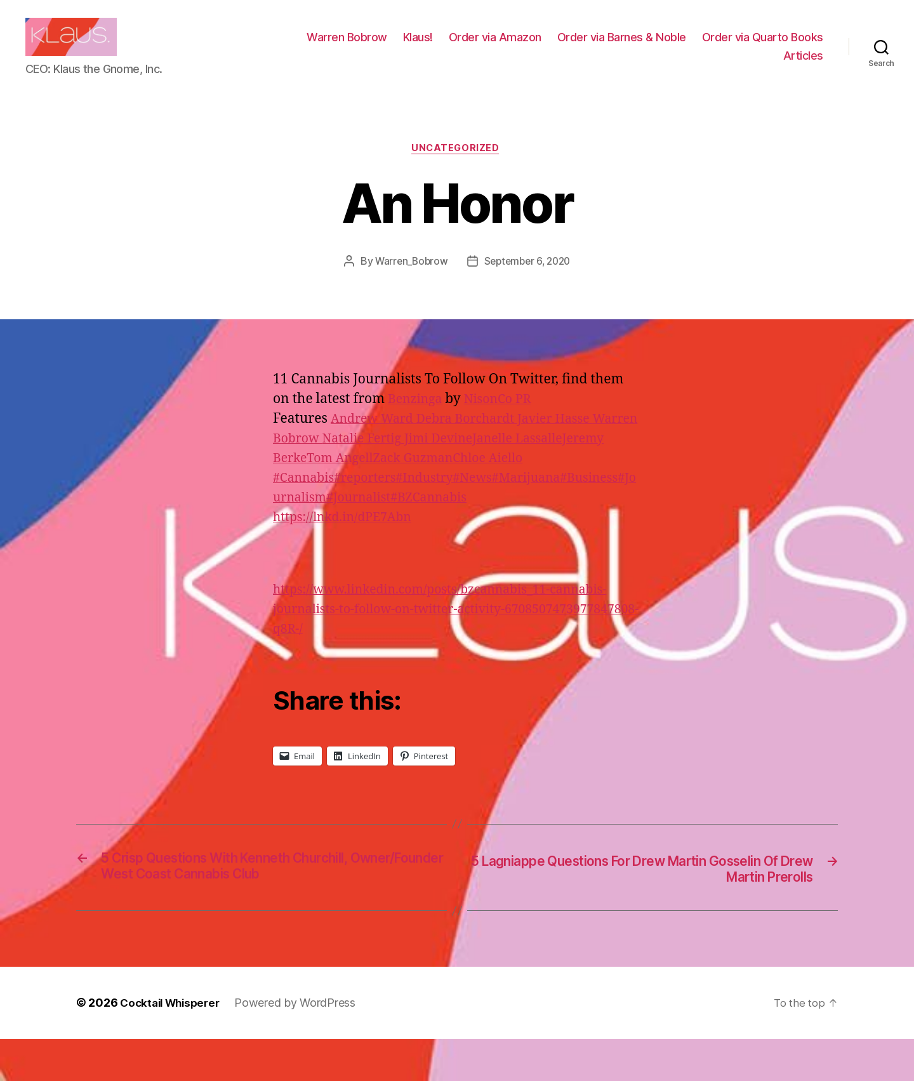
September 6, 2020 (528, 281)
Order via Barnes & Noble (758, 46)
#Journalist (397, 538)
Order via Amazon (632, 46)
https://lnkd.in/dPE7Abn (348, 557)
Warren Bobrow (484, 46)
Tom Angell (444, 478)
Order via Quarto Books (706, 65)
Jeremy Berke (366, 478)
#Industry (437, 518)
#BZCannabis (474, 538)
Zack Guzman (523, 478)
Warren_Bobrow (408, 281)
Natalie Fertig (421, 459)
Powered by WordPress (302, 1045)
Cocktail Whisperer (173, 1045)
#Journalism (324, 538)
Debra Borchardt (478, 439)
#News (489, 518)
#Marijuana (548, 518)
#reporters (372, 518)
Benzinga (417, 419)
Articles (803, 65)
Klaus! (555, 46)
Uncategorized (457, 169)
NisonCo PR (504, 419)
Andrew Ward (377, 439)
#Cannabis (306, 518)
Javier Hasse (572, 439)
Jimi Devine (501, 459)
